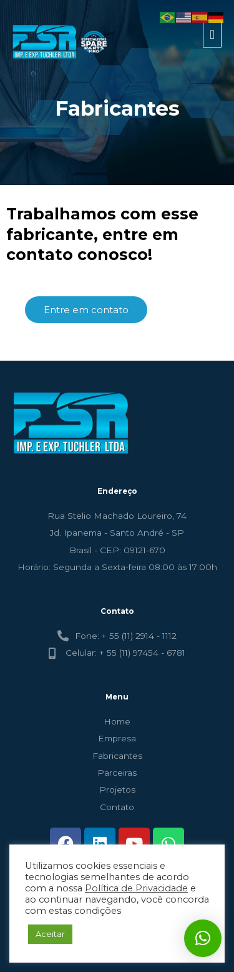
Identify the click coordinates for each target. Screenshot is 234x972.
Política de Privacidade (136, 888)
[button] (203, 938)
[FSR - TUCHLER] (61, 42)
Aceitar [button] (50, 934)
